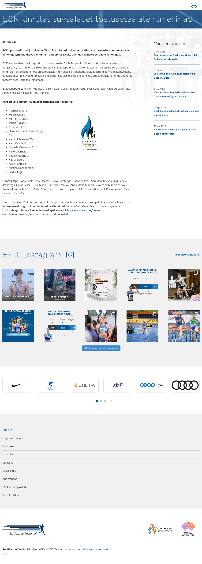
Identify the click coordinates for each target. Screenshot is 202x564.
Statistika (7, 462)
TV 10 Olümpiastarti (14, 487)
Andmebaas (9, 478)
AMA (4, 554)
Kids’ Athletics (10, 495)
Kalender (7, 454)
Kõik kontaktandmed (95, 549)
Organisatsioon (11, 438)
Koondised (8, 446)
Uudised (7, 430)
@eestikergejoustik (187, 254)
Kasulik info (9, 470)
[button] (97, 401)
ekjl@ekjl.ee (72, 549)
